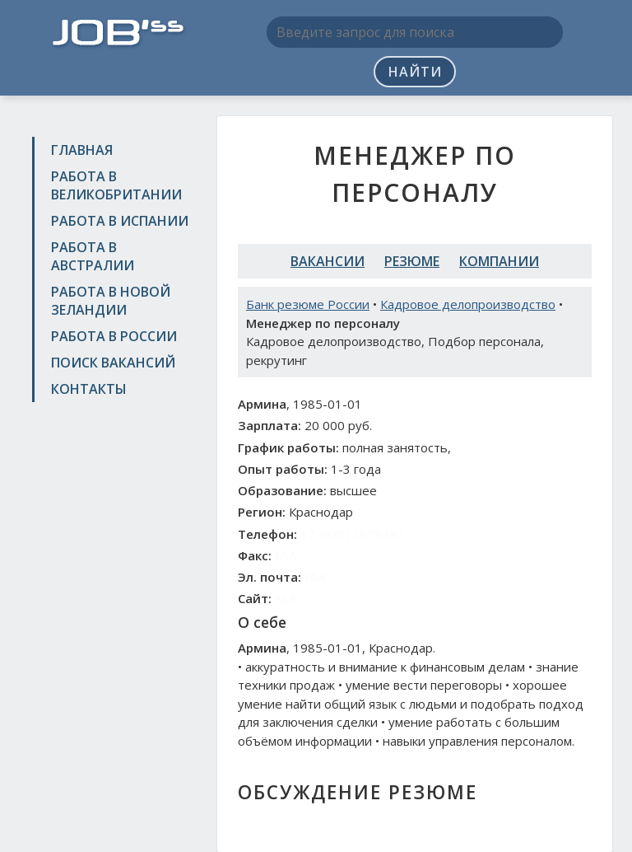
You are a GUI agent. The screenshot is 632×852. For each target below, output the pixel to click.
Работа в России (114, 336)
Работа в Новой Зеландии (110, 301)
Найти (415, 72)
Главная (82, 150)
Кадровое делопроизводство (467, 304)
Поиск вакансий (113, 362)
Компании (499, 261)
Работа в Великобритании (116, 185)
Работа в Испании (119, 221)
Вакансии (327, 261)
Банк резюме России (307, 304)
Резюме (411, 261)
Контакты (89, 389)
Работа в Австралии (92, 256)
